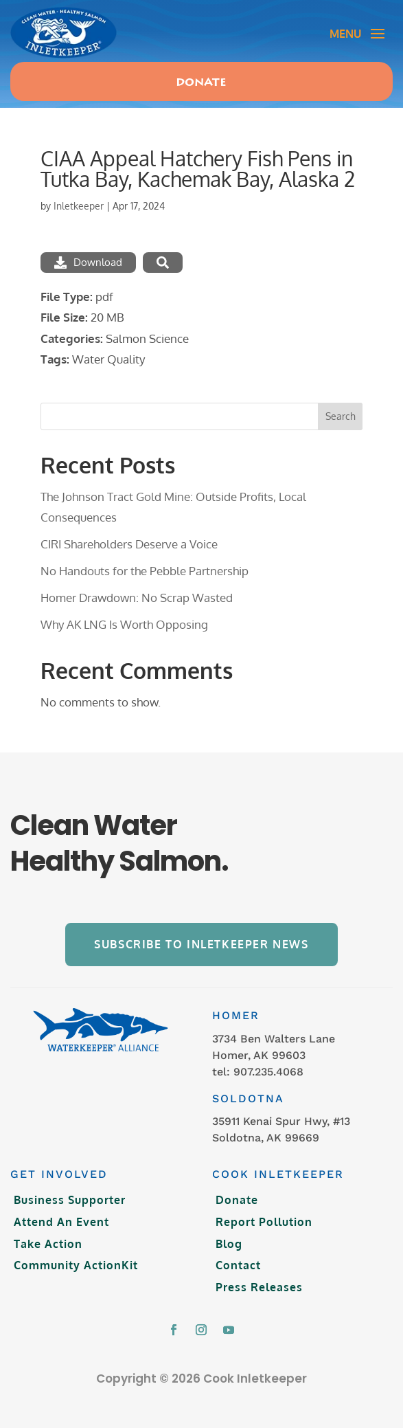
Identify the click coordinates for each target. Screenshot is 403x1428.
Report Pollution (264, 1222)
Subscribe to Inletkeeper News (201, 944)
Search (340, 416)
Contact (238, 1265)
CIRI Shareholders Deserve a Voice (129, 544)
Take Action (48, 1244)
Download (88, 262)
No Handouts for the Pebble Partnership (145, 571)
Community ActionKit (76, 1265)
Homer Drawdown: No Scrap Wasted (137, 597)
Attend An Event (61, 1222)
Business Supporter (70, 1200)
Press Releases (259, 1287)
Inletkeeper (79, 206)
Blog (229, 1244)
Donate (201, 83)
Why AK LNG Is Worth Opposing (124, 624)
